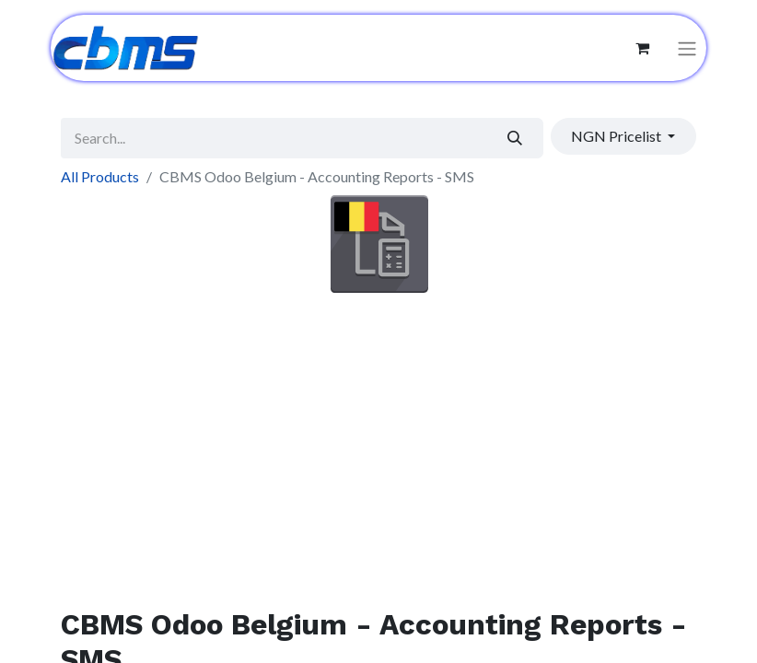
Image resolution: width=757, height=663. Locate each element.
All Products (100, 176)
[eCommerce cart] (641, 47)
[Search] (515, 138)
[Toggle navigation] (687, 48)
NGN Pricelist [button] (617, 136)
